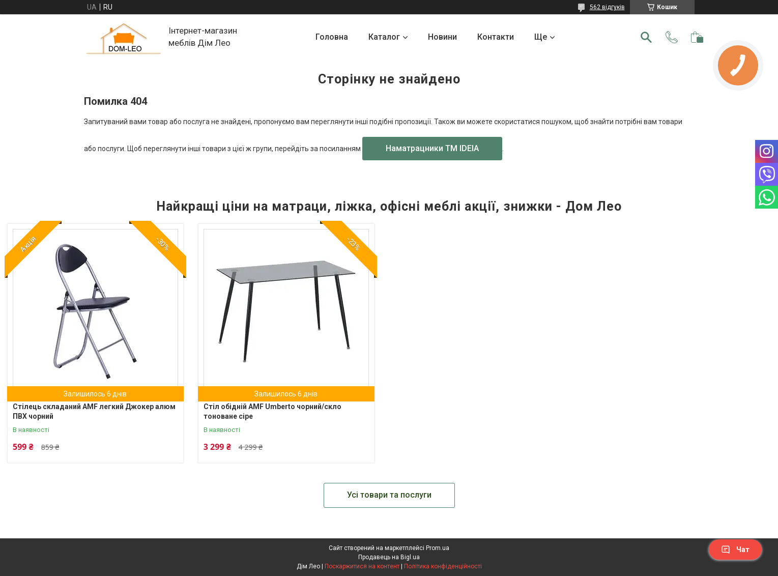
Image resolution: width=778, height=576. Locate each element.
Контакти (495, 37)
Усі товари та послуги (389, 495)
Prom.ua (437, 548)
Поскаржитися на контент (362, 566)
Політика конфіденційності (443, 566)
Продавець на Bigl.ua (389, 557)
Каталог (384, 37)
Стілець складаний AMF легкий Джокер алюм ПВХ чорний (94, 411)
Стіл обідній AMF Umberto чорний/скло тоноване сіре (272, 411)
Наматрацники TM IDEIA (432, 148)
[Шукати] (646, 37)
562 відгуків (607, 7)
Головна (331, 37)
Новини (442, 37)
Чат (735, 549)
